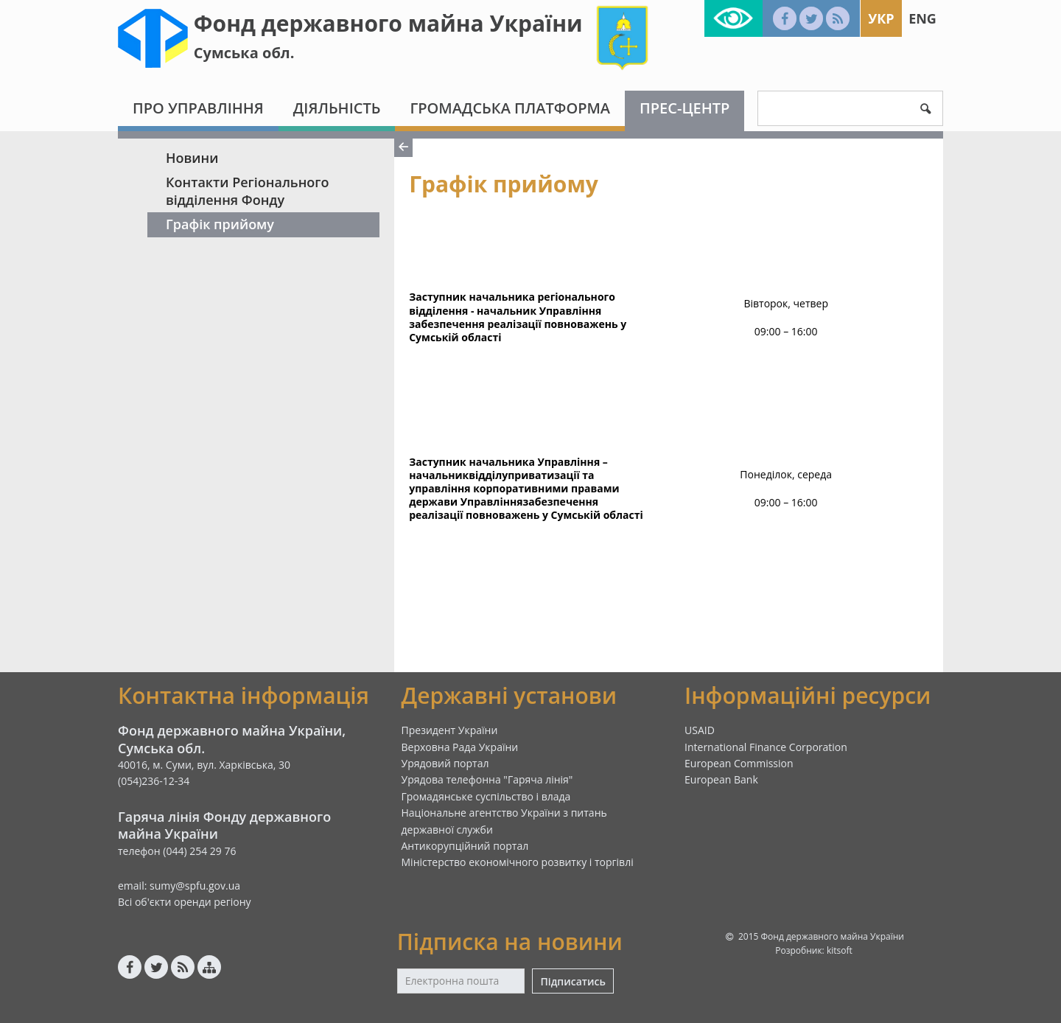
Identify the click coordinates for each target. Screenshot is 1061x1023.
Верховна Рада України (460, 747)
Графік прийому (220, 224)
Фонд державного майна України (388, 23)
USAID (699, 730)
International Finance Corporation (765, 747)
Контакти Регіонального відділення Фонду (247, 190)
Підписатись (572, 981)
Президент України (450, 730)
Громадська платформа (510, 108)
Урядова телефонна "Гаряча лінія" (487, 779)
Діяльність (337, 108)
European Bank (721, 779)
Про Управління (198, 108)
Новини (192, 158)
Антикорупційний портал (465, 846)
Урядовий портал (445, 763)
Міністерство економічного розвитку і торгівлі (518, 862)
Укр (881, 18)
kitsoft (839, 950)
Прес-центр (684, 108)
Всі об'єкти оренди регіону (184, 902)
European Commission (739, 763)
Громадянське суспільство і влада (486, 796)
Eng (922, 18)
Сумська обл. (244, 53)
